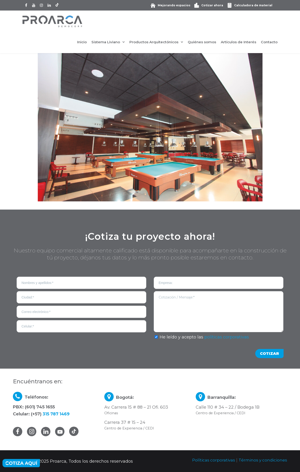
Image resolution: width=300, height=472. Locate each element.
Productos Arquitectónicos (153, 42)
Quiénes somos (202, 42)
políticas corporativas (226, 337)
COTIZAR (269, 353)
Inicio (82, 42)
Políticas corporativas (211, 460)
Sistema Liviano (105, 42)
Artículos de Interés (238, 42)
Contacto (269, 42)
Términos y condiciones (262, 460)
